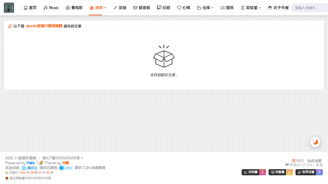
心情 (183, 7)
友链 (119, 7)
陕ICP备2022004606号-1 (63, 158)
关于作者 (278, 7)
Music (51, 7)
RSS (298, 161)
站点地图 (314, 161)
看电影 (74, 7)
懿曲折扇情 (27, 158)
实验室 (249, 7)
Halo (31, 163)
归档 (163, 7)
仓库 (203, 7)
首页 (30, 7)
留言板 (141, 7)
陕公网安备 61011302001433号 (30, 178)
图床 (227, 7)
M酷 (65, 163)
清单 (96, 7)
